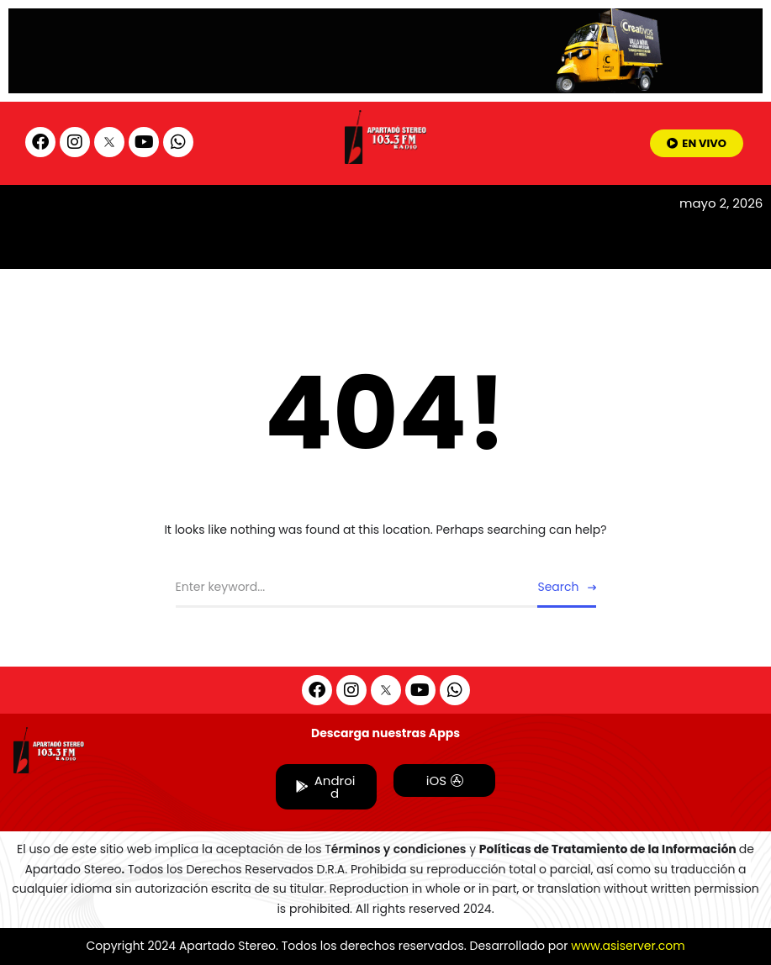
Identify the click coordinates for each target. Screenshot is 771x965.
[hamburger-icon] (644, 212)
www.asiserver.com (627, 945)
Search (557, 586)
